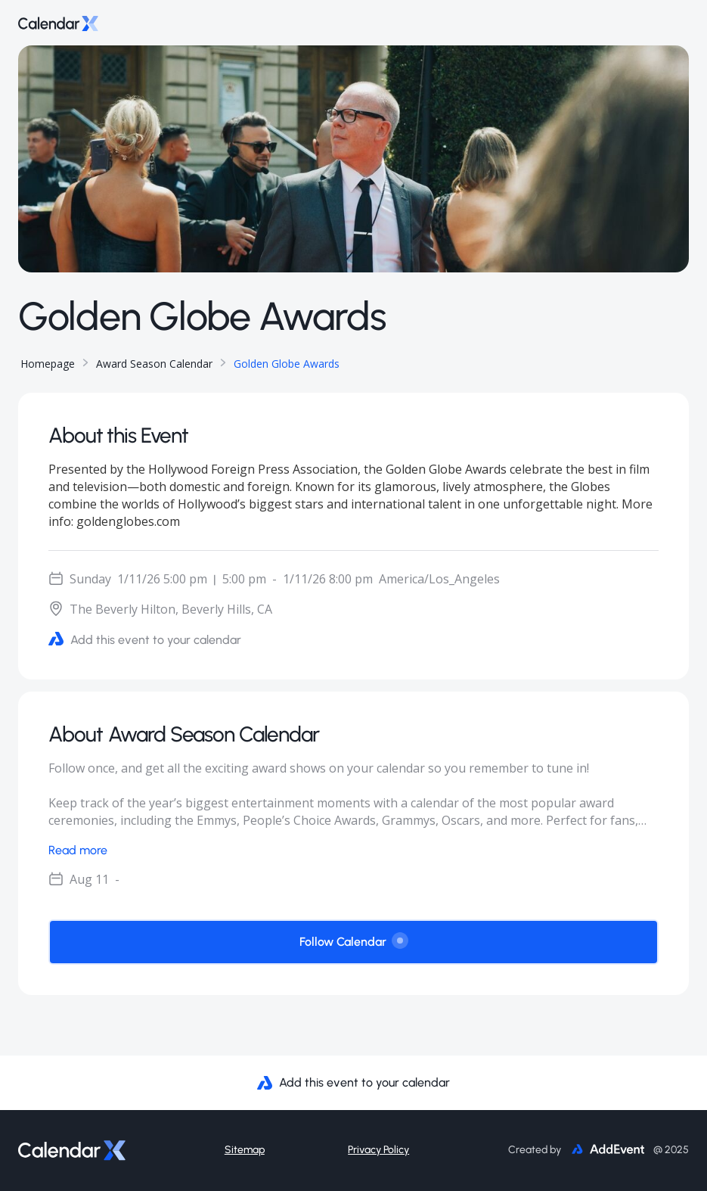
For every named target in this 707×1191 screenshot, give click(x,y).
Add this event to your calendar (144, 639)
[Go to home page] (58, 22)
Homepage (47, 363)
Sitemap (245, 1149)
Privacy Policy (378, 1149)
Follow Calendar (353, 941)
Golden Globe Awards (287, 363)
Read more (77, 850)
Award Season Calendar (154, 363)
